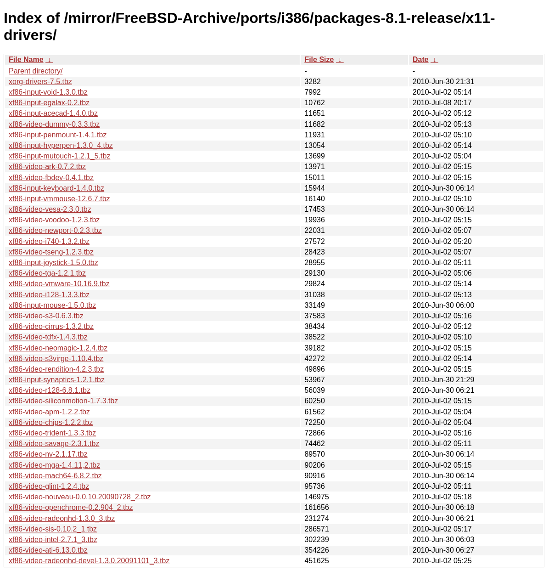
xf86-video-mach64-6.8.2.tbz (55, 476)
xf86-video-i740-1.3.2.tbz (49, 241)
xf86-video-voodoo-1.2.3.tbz (54, 220)
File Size (319, 59)
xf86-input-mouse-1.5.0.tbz (52, 305)
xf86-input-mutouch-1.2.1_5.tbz (59, 156)
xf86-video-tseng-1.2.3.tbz (51, 252)
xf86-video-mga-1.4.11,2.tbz (54, 465)
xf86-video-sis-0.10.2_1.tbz (53, 529)
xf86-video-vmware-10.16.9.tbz (59, 284)
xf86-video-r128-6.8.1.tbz (49, 390)
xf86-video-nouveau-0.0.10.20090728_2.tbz (80, 497)
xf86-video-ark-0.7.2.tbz (47, 166)
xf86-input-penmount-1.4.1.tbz (57, 135)
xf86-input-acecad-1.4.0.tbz (53, 113)
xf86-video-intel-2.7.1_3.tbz (53, 539)
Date (421, 59)
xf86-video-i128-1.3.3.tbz (49, 295)
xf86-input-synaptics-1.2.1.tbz (57, 380)
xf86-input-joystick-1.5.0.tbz (53, 262)
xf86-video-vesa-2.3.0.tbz (50, 209)
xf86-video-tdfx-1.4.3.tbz (48, 337)
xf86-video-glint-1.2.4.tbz (49, 486)
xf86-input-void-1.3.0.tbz (48, 92)
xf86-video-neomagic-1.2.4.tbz (58, 348)
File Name (26, 59)
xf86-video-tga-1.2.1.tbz (47, 273)
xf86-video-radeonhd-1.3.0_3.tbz (62, 518)
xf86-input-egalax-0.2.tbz (49, 103)
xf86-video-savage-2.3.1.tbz (54, 443)
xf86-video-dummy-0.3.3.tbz (54, 124)
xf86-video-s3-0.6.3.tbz (46, 316)
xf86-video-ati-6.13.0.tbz (48, 550)
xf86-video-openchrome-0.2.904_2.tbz (71, 507)
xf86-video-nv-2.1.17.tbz (48, 454)
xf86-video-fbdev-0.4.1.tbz (51, 177)
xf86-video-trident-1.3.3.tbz (52, 433)
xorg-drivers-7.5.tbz (40, 81)
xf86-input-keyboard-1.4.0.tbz (56, 188)
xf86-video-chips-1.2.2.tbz (51, 422)
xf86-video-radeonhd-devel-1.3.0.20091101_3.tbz (89, 561)
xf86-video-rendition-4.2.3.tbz (56, 369)
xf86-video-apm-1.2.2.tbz (49, 412)
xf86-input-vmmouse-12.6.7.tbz (59, 199)
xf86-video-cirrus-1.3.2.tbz (51, 326)
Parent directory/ (35, 71)
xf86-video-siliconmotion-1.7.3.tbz (63, 401)
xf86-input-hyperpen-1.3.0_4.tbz (61, 145)
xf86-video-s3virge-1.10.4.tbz (56, 358)
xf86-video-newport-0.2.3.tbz (55, 230)
